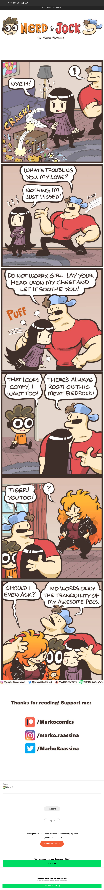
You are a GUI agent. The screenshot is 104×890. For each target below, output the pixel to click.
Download (52, 863)
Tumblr (61, 800)
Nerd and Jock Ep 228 (18, 3)
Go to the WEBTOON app (52, 886)
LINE (34, 800)
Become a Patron (52, 844)
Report (52, 821)
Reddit (70, 800)
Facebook (43, 800)
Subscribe (53, 809)
